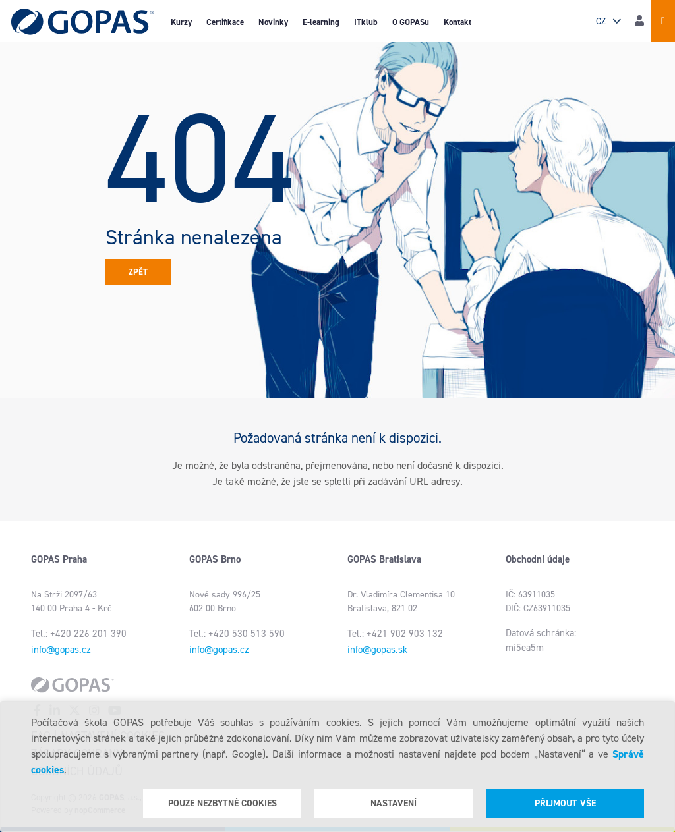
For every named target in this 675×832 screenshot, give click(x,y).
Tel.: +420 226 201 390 (79, 633)
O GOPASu (410, 22)
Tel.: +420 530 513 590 (237, 633)
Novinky (273, 22)
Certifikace (225, 22)
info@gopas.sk (377, 649)
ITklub (366, 22)
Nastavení (393, 803)
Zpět (138, 271)
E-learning (321, 22)
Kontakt (457, 22)
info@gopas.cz (61, 649)
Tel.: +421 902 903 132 (395, 633)
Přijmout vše (565, 803)
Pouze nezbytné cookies (222, 803)
